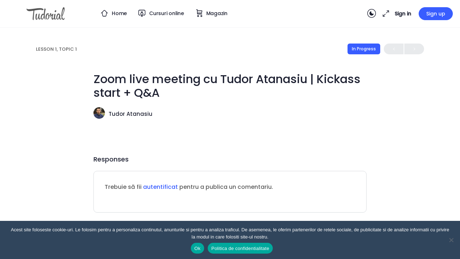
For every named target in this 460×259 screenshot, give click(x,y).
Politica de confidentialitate (240, 248)
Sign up (435, 13)
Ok (197, 248)
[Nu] (451, 240)
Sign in (403, 13)
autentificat (160, 187)
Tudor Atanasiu (130, 114)
